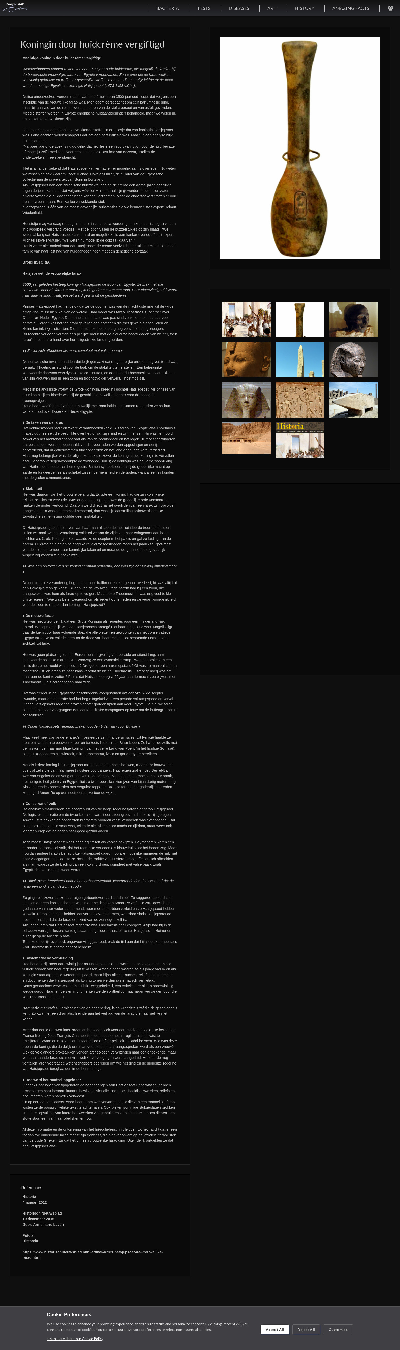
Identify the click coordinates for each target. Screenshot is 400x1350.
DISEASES (239, 8)
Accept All (275, 1329)
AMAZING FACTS (350, 8)
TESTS (203, 8)
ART (272, 8)
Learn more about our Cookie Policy (75, 1338)
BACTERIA (167, 8)
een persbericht (62, 157)
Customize (338, 1329)
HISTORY (304, 8)
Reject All (306, 1329)
